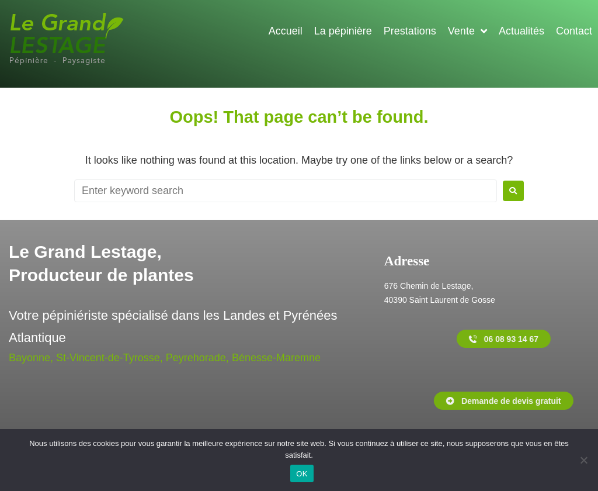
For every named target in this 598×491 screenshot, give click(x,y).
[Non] (583, 460)
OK (301, 473)
